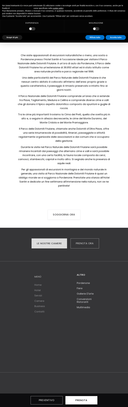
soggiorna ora (64, 214)
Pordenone (83, 283)
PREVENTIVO (46, 400)
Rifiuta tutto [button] (95, 37)
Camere (39, 302)
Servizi (38, 297)
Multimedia (83, 307)
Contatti (39, 313)
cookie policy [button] (58, 8)
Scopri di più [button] (12, 37)
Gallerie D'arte (85, 293)
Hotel (37, 292)
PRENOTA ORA (85, 243)
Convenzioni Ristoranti (84, 300)
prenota (81, 400)
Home (38, 286)
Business (39, 308)
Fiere (79, 288)
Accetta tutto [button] (116, 37)
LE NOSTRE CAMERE (49, 243)
